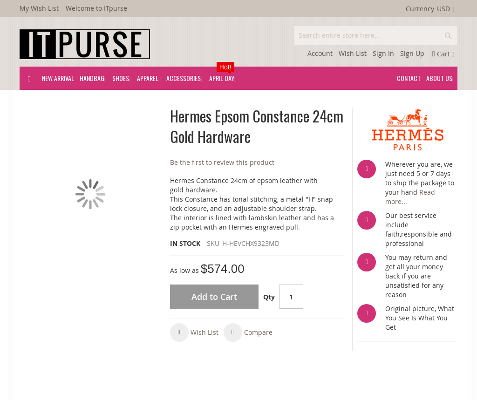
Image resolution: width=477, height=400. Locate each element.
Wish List (353, 53)
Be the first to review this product (222, 162)
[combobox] (375, 35)
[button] (194, 332)
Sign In (383, 53)
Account (320, 53)
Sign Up (412, 53)
